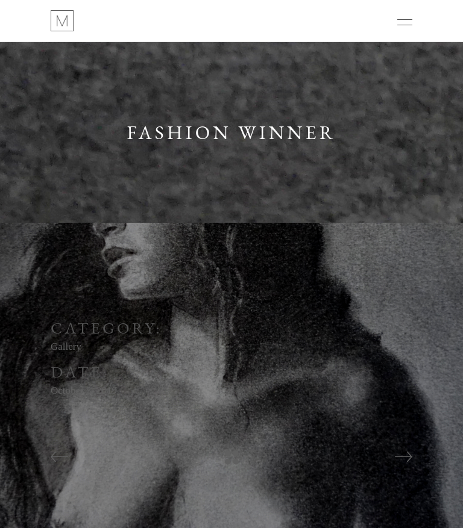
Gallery (66, 346)
